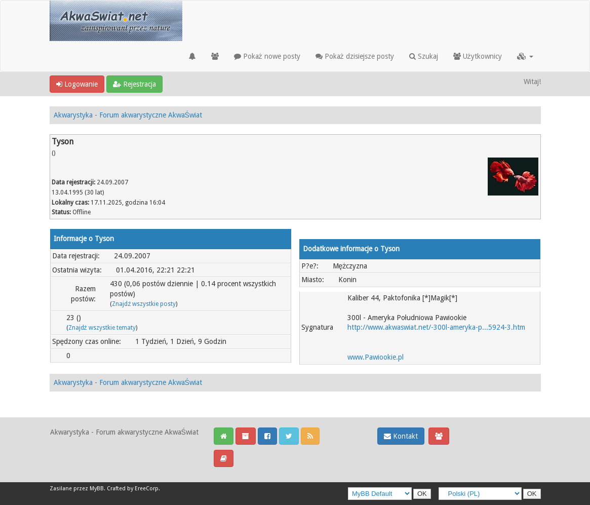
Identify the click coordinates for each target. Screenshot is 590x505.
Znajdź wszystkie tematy (102, 327)
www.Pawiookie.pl (375, 357)
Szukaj (423, 56)
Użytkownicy (477, 56)
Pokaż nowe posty (267, 56)
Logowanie (77, 84)
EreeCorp (147, 488)
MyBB (97, 488)
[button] (525, 56)
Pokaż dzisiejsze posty (355, 56)
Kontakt (401, 436)
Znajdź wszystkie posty (144, 303)
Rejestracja (134, 84)
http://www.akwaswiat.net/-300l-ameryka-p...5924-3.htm (436, 327)
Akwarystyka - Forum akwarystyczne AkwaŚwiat (128, 115)
